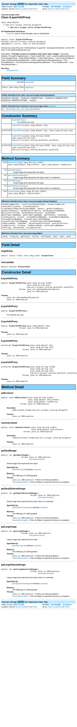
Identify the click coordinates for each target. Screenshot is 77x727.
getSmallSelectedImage (17, 195)
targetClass (29, 89)
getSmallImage (13, 190)
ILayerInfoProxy (18, 123)
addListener (12, 170)
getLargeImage (13, 178)
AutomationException (37, 490)
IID (3, 112)
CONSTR (25, 9)
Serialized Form (12, 72)
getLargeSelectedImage (17, 184)
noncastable (29, 84)
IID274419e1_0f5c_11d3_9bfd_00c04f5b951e (23, 112)
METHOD (33, 9)
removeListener (14, 201)
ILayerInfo (10, 34)
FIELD (18, 9)
